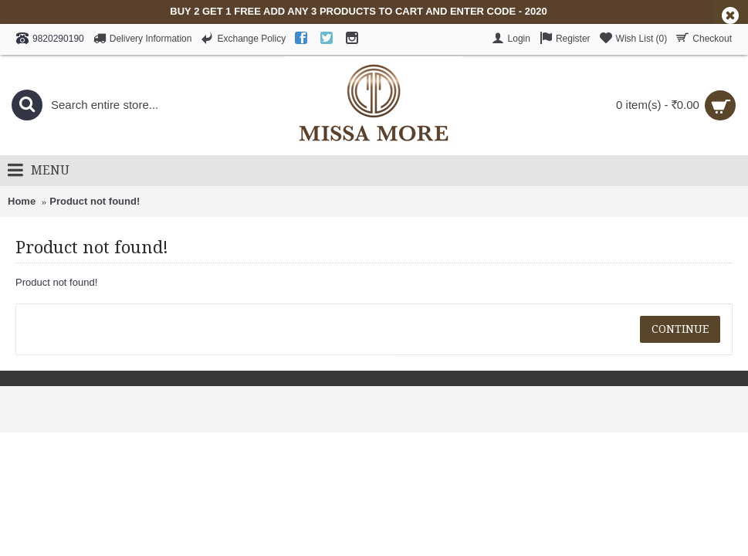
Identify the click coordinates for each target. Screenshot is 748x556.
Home (22, 201)
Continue (680, 329)
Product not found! (94, 201)
